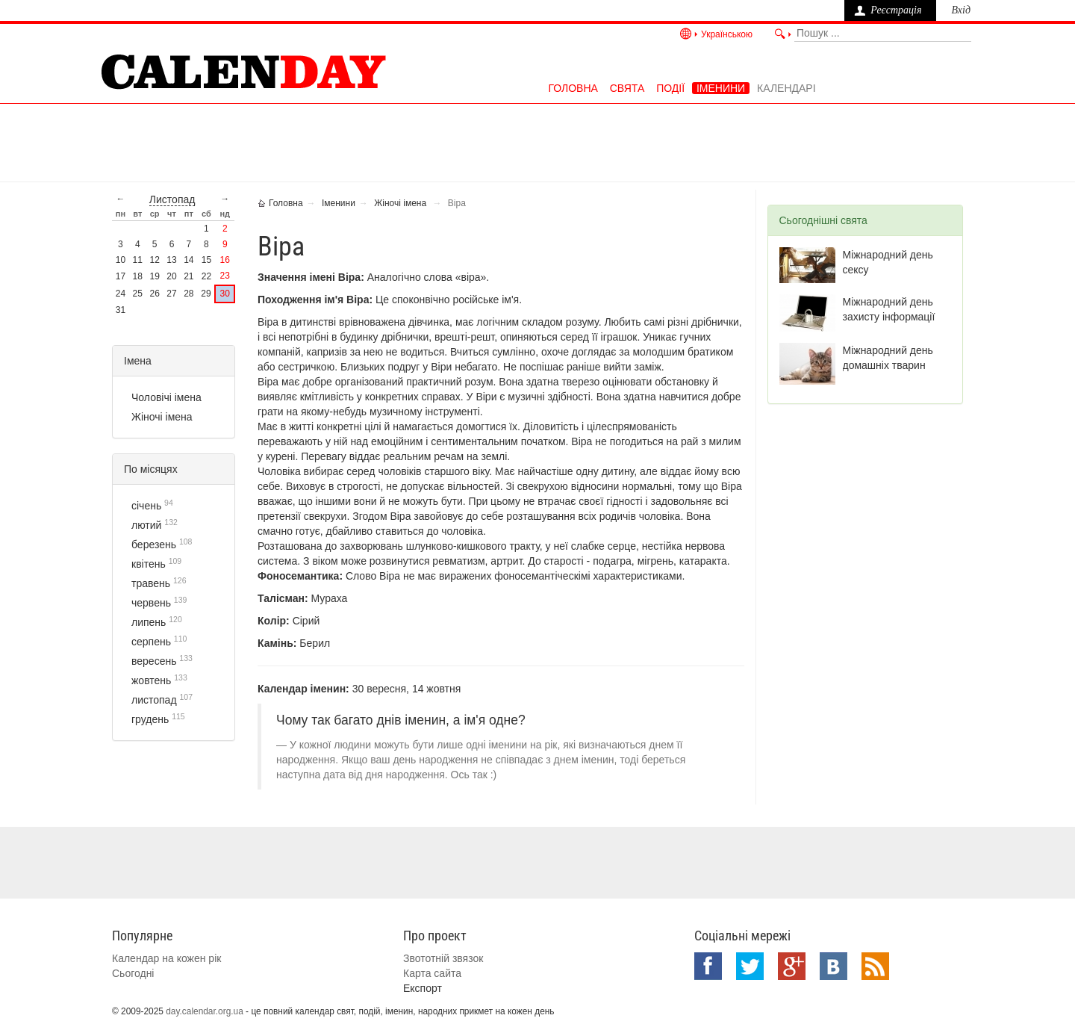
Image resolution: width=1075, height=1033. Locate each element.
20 (171, 276)
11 (138, 260)
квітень (148, 564)
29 (206, 293)
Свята (627, 88)
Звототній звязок (443, 958)
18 (138, 276)
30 (225, 293)
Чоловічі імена (166, 397)
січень (146, 506)
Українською (726, 34)
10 (120, 260)
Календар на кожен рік (166, 958)
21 (188, 276)
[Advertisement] (537, 141)
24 (120, 293)
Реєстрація (895, 10)
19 (154, 276)
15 (206, 260)
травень (150, 583)
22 (206, 276)
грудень (150, 719)
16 (225, 260)
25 (138, 293)
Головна (572, 88)
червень (151, 603)
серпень (151, 642)
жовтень (151, 680)
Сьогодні (133, 973)
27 (171, 293)
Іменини (721, 88)
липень (148, 622)
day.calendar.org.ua (204, 1011)
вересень (153, 661)
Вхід (960, 10)
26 (154, 293)
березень (153, 544)
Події (670, 88)
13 (171, 260)
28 (188, 293)
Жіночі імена (162, 417)
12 (154, 260)
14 (188, 260)
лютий (146, 525)
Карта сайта (432, 973)
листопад (172, 199)
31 (120, 310)
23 (225, 275)
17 (120, 276)
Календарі (786, 88)
